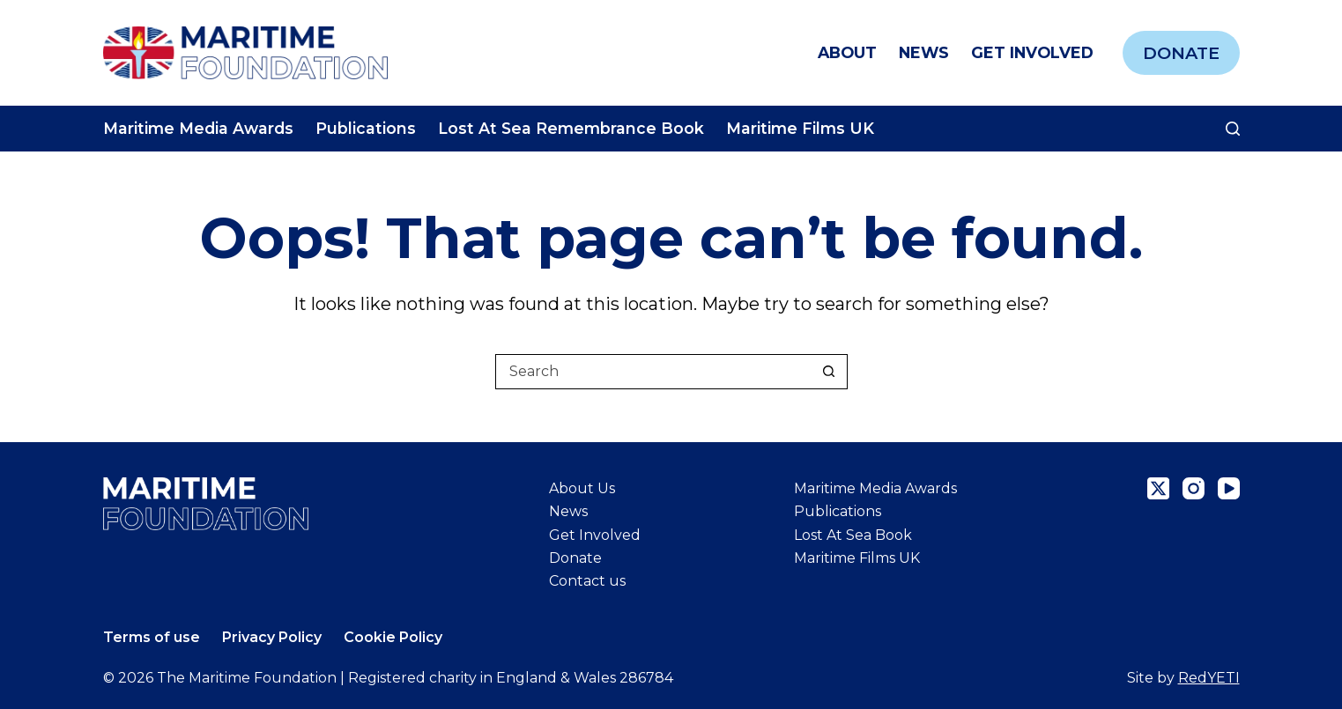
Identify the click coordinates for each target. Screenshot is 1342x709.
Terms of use (151, 637)
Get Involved (1032, 52)
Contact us (587, 580)
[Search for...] (654, 371)
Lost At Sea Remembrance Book (571, 128)
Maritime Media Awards (198, 128)
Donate (1181, 52)
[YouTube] (1229, 488)
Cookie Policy (393, 637)
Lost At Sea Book (853, 535)
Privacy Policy (272, 637)
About (847, 52)
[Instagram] (1194, 488)
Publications (365, 128)
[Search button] (829, 371)
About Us (582, 488)
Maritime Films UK (800, 128)
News (924, 52)
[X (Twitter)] (1158, 488)
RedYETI (1209, 677)
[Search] (1233, 129)
